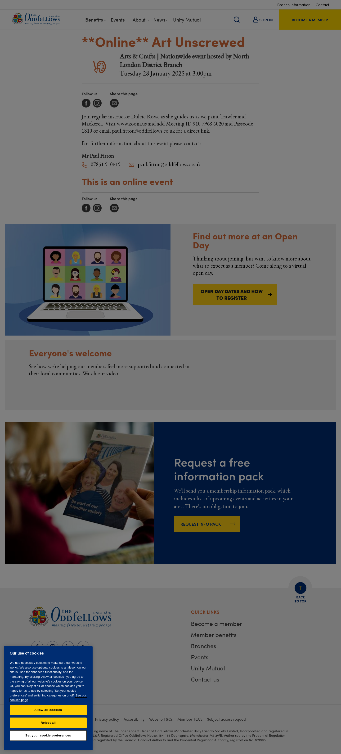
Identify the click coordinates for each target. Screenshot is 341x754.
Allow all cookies (48, 710)
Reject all (48, 722)
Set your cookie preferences (48, 735)
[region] (48, 698)
